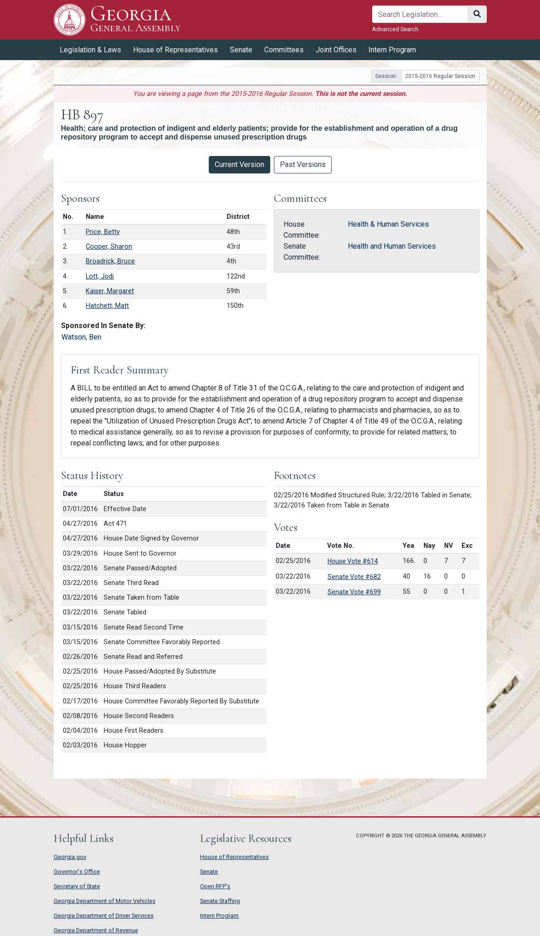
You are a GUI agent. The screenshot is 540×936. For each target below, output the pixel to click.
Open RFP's (215, 886)
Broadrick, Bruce (110, 261)
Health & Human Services (388, 224)
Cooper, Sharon (109, 247)
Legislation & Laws (90, 49)
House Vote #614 (353, 561)
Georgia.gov (70, 856)
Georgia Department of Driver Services (104, 915)
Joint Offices (336, 49)
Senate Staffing (220, 900)
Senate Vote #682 (354, 576)
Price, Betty (103, 232)
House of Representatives (175, 49)
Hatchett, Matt (107, 306)
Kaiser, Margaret (110, 291)
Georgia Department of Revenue (96, 930)
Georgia (135, 19)
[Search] (420, 14)
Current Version (239, 164)
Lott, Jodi (100, 276)
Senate (241, 49)
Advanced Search (395, 29)
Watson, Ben (81, 337)
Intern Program (392, 49)
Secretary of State (77, 886)
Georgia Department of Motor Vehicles (105, 900)
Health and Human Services (392, 246)
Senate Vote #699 (354, 592)
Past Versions (303, 164)
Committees (284, 49)
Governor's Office (77, 871)
